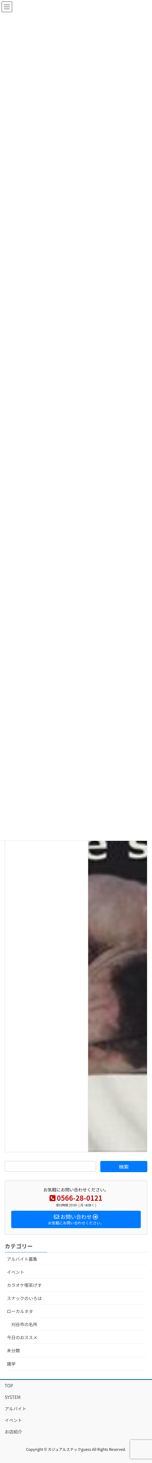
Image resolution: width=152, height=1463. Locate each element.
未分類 (13, 1350)
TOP (9, 1385)
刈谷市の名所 (24, 1324)
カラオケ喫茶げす (24, 1285)
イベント (15, 1272)
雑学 (11, 1364)
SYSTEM (13, 1397)
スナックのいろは (24, 1298)
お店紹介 (13, 1431)
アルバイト (15, 1408)
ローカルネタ (20, 1311)
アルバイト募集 (22, 1259)
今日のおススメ (22, 1337)
